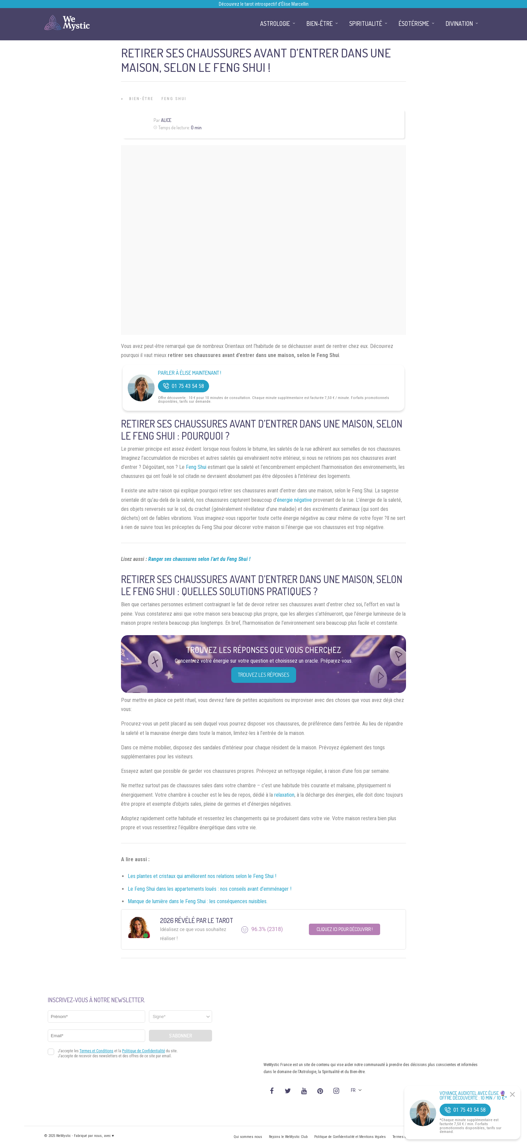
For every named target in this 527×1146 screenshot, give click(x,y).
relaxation (284, 795)
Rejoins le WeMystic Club (288, 1137)
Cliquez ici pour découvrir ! (345, 929)
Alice (166, 120)
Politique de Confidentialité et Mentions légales (350, 1137)
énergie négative (294, 500)
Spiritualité (365, 23)
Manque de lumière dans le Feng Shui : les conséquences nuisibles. (198, 901)
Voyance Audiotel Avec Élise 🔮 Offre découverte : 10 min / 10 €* (473, 1095)
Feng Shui (173, 98)
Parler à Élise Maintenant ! (189, 373)
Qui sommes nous (248, 1137)
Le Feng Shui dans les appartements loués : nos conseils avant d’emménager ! (209, 889)
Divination (459, 23)
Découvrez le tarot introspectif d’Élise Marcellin (264, 4)
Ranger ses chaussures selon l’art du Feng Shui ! (199, 559)
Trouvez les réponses (263, 674)
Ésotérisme (414, 23)
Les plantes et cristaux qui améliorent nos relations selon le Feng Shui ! (202, 876)
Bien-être (141, 98)
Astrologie (275, 23)
